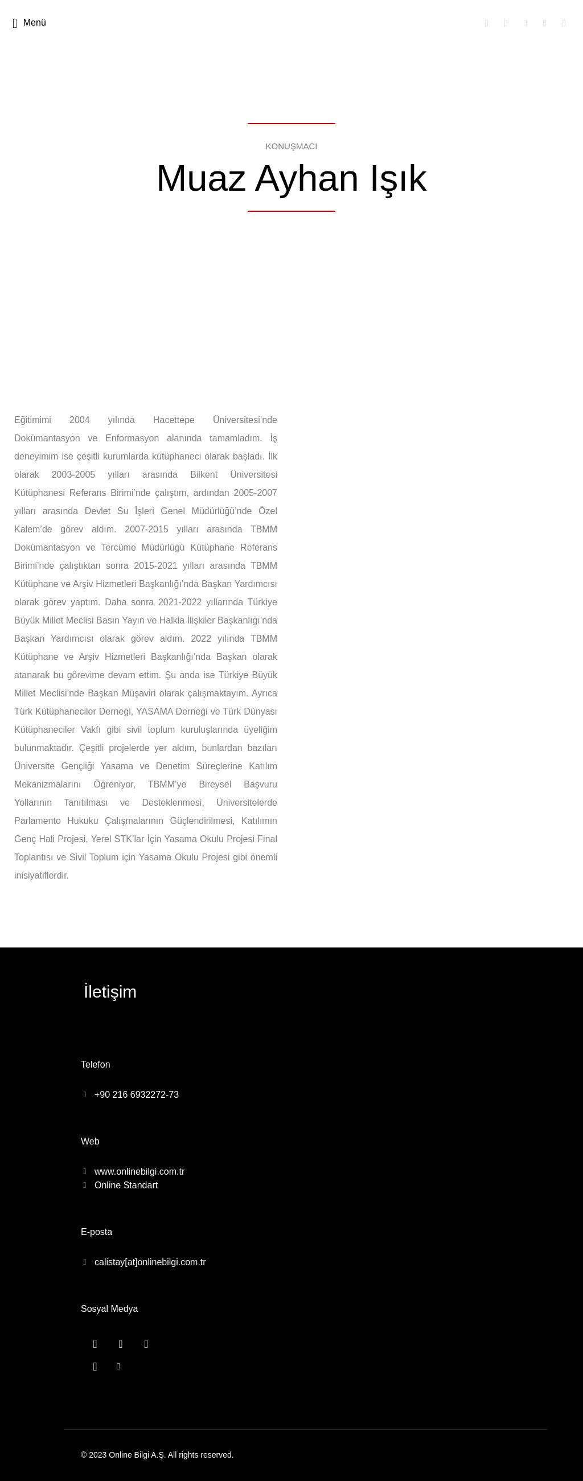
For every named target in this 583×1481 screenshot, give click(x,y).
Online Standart (126, 1185)
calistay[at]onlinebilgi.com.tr (150, 1262)
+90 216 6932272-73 (137, 1095)
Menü (29, 23)
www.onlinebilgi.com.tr (139, 1171)
